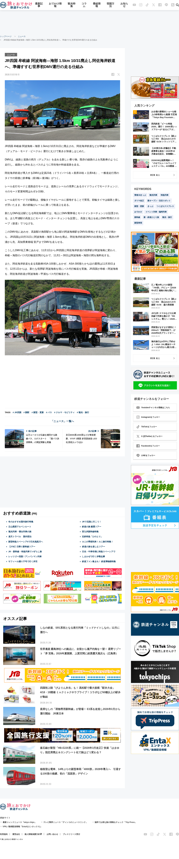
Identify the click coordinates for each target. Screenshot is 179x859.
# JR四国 (17, 412)
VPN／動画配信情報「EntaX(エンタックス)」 (22, 826)
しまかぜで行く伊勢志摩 (93, 556)
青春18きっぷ (140, 195)
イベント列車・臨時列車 (156, 212)
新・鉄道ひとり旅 (151, 217)
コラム (84, 5)
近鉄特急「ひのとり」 (92, 536)
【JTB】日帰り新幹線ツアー (21, 546)
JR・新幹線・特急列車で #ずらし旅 (25, 551)
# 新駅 (26, 412)
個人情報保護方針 (32, 834)
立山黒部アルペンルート (19, 526)
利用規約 (4, 834)
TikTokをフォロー (146, 426)
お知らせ (124, 5)
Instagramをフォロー (148, 417)
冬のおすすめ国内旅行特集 (20, 521)
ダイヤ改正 (139, 201)
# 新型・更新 (38, 412)
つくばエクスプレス (165, 206)
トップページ (6, 36)
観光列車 (153, 195)
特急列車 (164, 195)
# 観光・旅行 (83, 412)
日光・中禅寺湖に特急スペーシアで (98, 551)
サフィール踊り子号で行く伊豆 (22, 561)
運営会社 (16, 834)
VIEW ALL (155, 175)
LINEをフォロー (145, 455)
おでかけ (138, 212)
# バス (49, 412)
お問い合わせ (52, 834)
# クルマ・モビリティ (64, 412)
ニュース (22, 36)
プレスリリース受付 (71, 834)
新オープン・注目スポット (159, 201)
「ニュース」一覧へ (62, 421)
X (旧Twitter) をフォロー (149, 436)
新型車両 (138, 223)
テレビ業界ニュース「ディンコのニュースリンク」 (65, 822)
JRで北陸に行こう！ (91, 521)
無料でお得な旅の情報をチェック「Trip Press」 (116, 822)
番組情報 (97, 5)
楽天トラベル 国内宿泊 (19, 536)
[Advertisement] (89, 22)
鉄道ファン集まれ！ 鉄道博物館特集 (99, 561)
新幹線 (137, 217)
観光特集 (71, 5)
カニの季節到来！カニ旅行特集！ (97, 541)
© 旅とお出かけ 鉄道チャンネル (11, 839)
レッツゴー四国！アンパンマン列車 (25, 556)
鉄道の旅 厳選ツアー (91, 526)
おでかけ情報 (55, 5)
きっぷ (150, 206)
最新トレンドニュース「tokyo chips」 (20, 822)
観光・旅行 (167, 217)
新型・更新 (139, 206)
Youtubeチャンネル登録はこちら (153, 407)
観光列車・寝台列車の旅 (19, 531)
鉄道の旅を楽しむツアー (93, 546)
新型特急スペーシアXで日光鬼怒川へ (25, 541)
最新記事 (39, 5)
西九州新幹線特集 (90, 531)
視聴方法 (110, 5)
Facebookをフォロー (148, 445)
